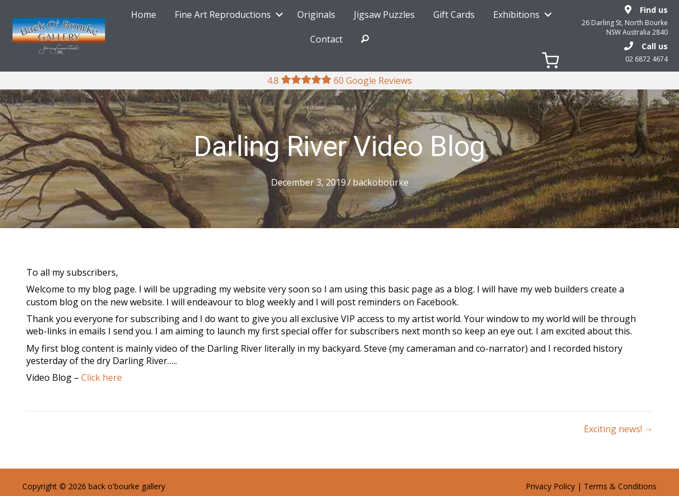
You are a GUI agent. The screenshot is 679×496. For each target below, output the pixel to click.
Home (143, 14)
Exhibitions (516, 14)
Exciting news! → (618, 429)
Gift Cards (454, 14)
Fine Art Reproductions (223, 14)
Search (365, 38)
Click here (101, 377)
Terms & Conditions (620, 486)
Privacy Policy (550, 486)
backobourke (381, 182)
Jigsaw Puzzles (384, 14)
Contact (326, 39)
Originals (316, 14)
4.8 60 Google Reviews (339, 80)
